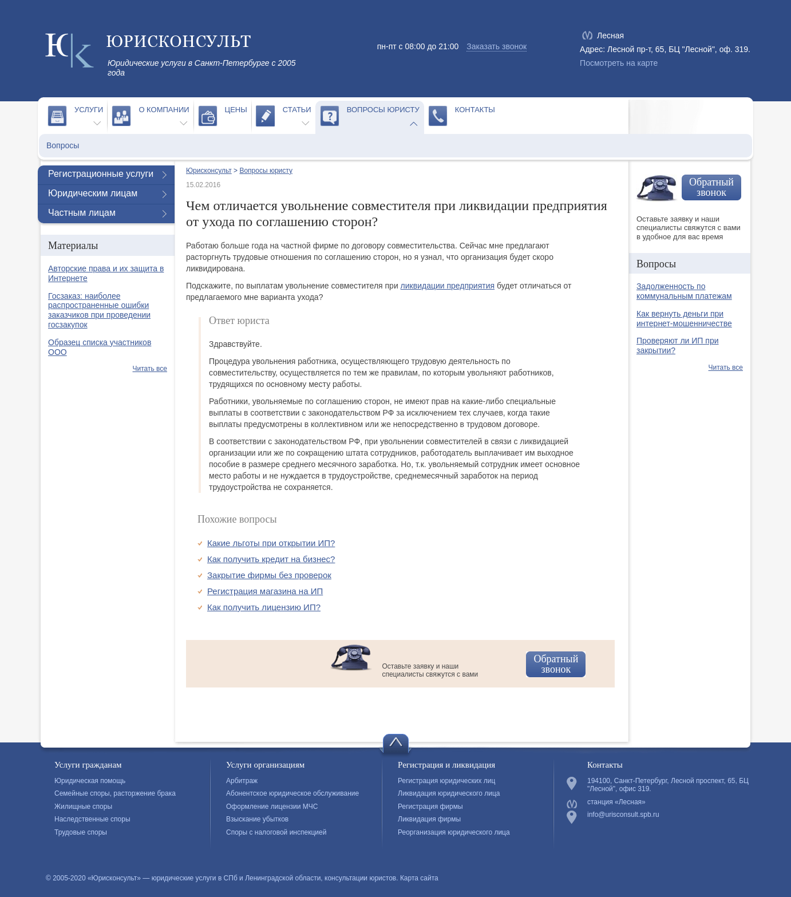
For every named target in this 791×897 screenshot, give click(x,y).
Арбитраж (242, 781)
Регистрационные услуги (100, 174)
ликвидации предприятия (448, 285)
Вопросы (62, 145)
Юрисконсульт (209, 171)
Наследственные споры (92, 819)
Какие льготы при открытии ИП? (271, 543)
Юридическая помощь (89, 781)
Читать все (150, 369)
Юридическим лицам (92, 193)
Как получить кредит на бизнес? (271, 559)
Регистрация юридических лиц (446, 781)
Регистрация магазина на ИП (265, 591)
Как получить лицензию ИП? (264, 607)
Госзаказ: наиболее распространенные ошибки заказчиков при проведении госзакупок (99, 310)
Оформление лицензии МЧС (272, 807)
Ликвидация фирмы (429, 819)
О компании (164, 109)
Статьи (297, 109)
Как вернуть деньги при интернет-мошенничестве (684, 318)
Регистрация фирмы (430, 807)
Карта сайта (419, 878)
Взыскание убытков (257, 819)
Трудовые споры (80, 832)
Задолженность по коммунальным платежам (684, 291)
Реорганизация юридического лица (454, 832)
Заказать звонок (496, 46)
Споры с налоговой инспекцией (276, 832)
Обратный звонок (555, 664)
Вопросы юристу (383, 109)
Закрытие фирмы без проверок (269, 575)
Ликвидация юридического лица (449, 793)
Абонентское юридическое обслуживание (292, 793)
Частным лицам (82, 213)
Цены (236, 109)
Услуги (88, 109)
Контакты (475, 109)
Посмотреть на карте (619, 63)
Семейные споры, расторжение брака (115, 793)
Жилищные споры (83, 807)
